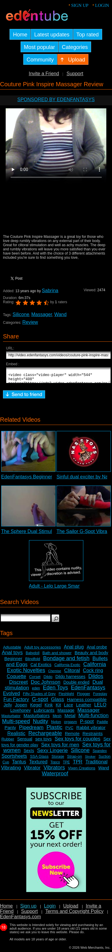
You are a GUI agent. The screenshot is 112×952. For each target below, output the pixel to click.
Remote (72, 736)
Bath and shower (57, 655)
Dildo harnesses (70, 679)
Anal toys (12, 655)
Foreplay (100, 696)
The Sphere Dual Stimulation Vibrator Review (49, 534)
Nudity (40, 724)
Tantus (19, 764)
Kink (49, 707)
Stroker (90, 759)
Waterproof (55, 776)
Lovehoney (20, 713)
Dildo (48, 679)
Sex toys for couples (77, 741)
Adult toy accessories (42, 650)
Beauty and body (91, 655)
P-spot (87, 724)
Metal (70, 718)
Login (102, 5)
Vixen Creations (81, 770)
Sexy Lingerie (52, 753)
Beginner (13, 661)
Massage (65, 713)
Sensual (24, 741)
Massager (41, 314)
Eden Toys (55, 690)
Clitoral (72, 673)
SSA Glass (39, 759)
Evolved (11, 696)
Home (6, 908)
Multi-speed (16, 724)
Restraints (92, 736)
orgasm (70, 724)
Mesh (57, 719)
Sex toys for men (60, 747)
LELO (100, 707)
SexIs (29, 753)
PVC (69, 730)
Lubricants (44, 712)
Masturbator (11, 719)
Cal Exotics (40, 667)
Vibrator (32, 770)
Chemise (54, 673)
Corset (34, 679)
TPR (77, 764)
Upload (70, 908)
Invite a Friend (44, 73)
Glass (57, 702)
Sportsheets (14, 758)
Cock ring (93, 673)
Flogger (83, 696)
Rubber (7, 742)
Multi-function (93, 718)
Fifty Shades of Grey (39, 696)
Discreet (18, 685)
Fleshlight (66, 696)
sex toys (43, 741)
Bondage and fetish (66, 661)
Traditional (96, 764)
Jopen (21, 707)
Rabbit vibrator (91, 730)
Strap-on (74, 759)
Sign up (79, 5)
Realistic (16, 736)
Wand (60, 314)
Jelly (8, 707)
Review (30, 322)
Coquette (16, 679)
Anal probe (97, 649)
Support (75, 73)
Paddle (102, 725)
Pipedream (31, 730)
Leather (83, 707)
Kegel (36, 707)
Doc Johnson (45, 685)
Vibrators (54, 770)
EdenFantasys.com (20, 919)
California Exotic (67, 668)
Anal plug (74, 649)
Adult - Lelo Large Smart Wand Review (70, 588)
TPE (66, 765)
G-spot (40, 702)
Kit (58, 707)
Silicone (21, 314)
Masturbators (37, 718)
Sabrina (50, 290)
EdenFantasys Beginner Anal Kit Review (44, 479)
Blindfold (32, 661)
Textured (38, 764)
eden (36, 691)
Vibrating (11, 770)
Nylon (56, 724)
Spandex (100, 753)
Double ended (76, 685)
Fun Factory (16, 702)
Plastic (54, 730)
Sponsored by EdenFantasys (56, 99)
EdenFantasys (88, 690)
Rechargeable (45, 736)
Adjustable (12, 650)
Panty (10, 730)
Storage (58, 759)
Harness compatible (87, 702)
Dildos (95, 679)
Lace (68, 707)
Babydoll (32, 656)
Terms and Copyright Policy (74, 913)
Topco (55, 765)
